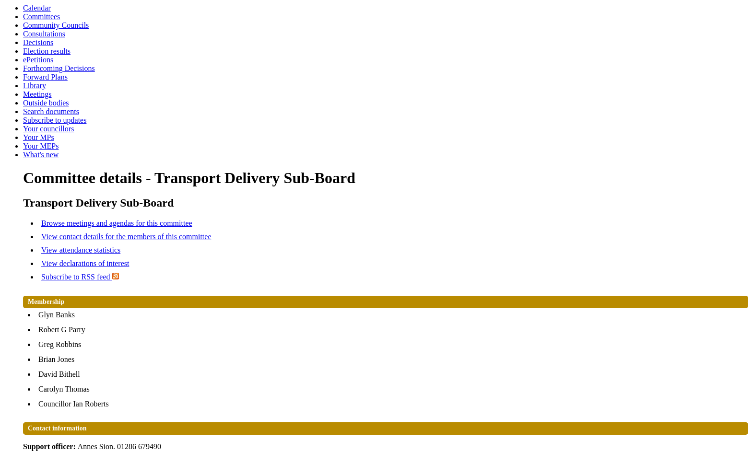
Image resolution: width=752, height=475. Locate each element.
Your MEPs (41, 146)
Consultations (44, 34)
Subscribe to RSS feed (80, 277)
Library (34, 85)
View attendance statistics (80, 250)
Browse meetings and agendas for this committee (116, 223)
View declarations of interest (85, 263)
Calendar (37, 8)
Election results (46, 51)
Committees (41, 16)
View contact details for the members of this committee (126, 236)
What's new (41, 155)
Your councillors (48, 129)
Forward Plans (45, 77)
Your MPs (38, 137)
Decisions (38, 42)
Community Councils (56, 25)
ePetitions (38, 60)
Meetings (37, 94)
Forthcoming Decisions (59, 68)
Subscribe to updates (54, 120)
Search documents (51, 111)
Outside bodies (46, 103)
